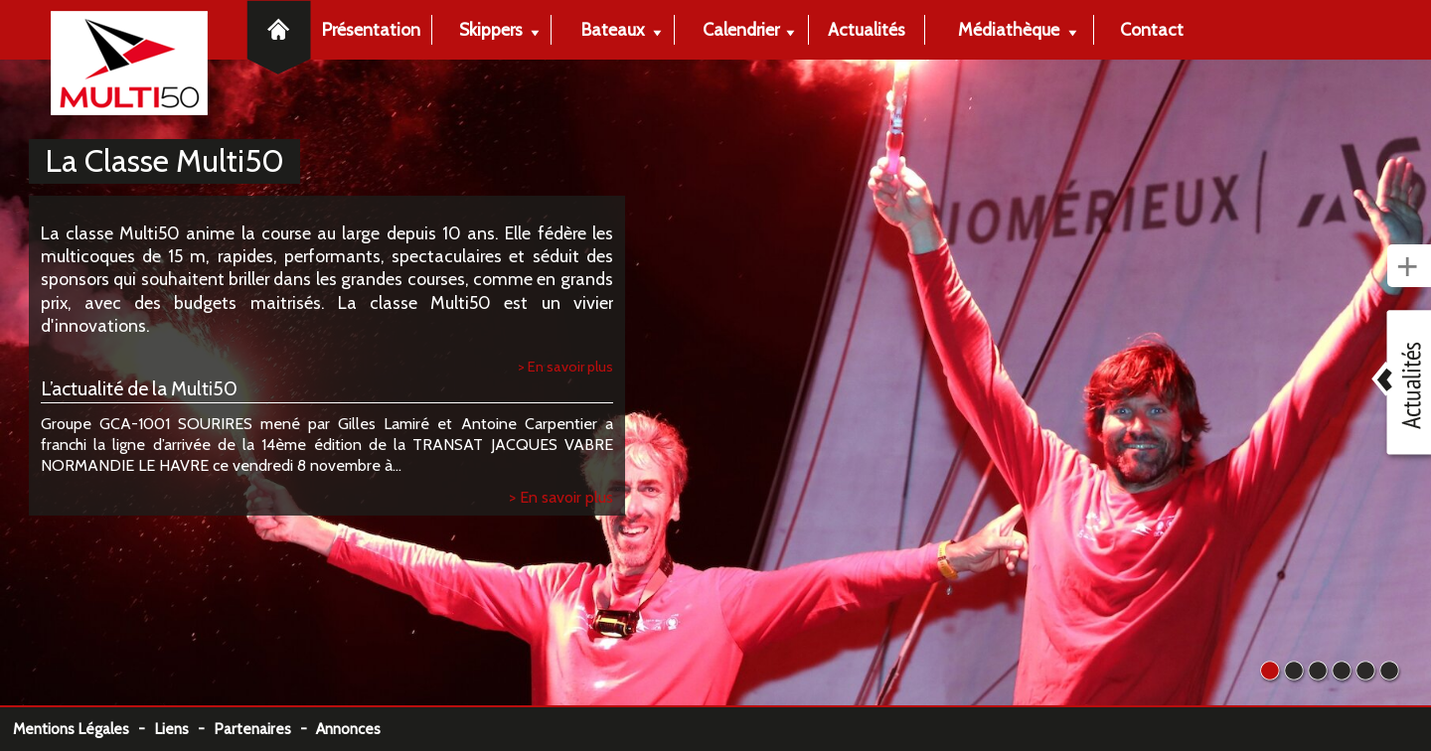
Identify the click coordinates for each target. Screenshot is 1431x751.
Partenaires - (265, 728)
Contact (1152, 29)
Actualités (866, 29)
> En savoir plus (565, 367)
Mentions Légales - (83, 728)
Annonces (348, 728)
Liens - (184, 728)
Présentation (371, 29)
